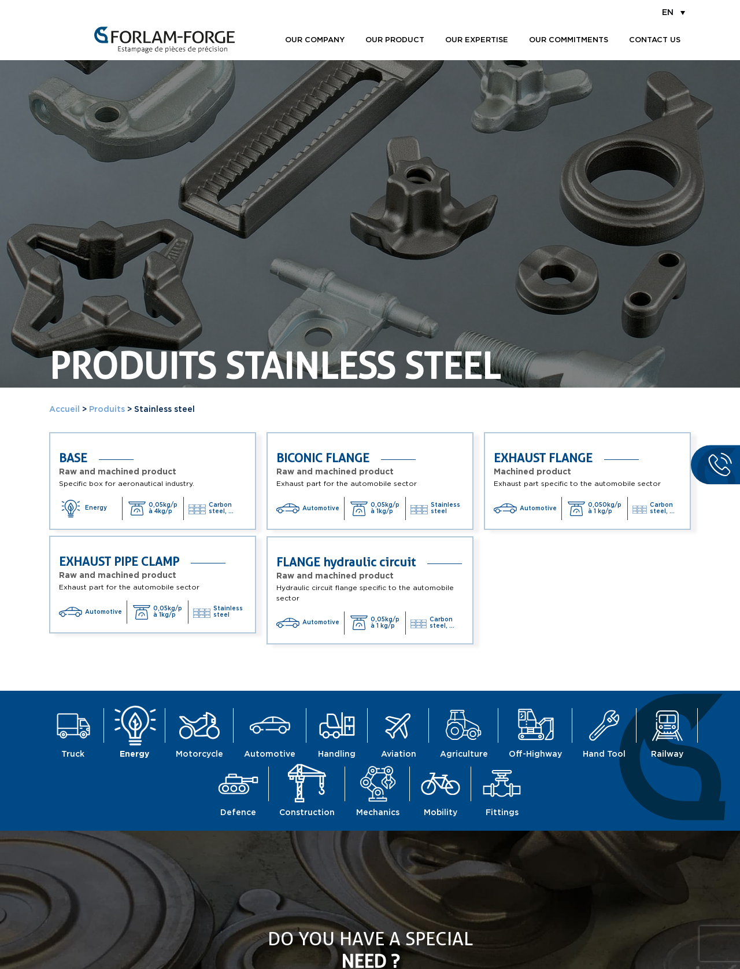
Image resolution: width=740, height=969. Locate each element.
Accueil (64, 410)
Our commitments (568, 40)
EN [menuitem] (668, 13)
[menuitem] (673, 12)
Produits (107, 410)
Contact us (654, 40)
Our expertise (476, 40)
